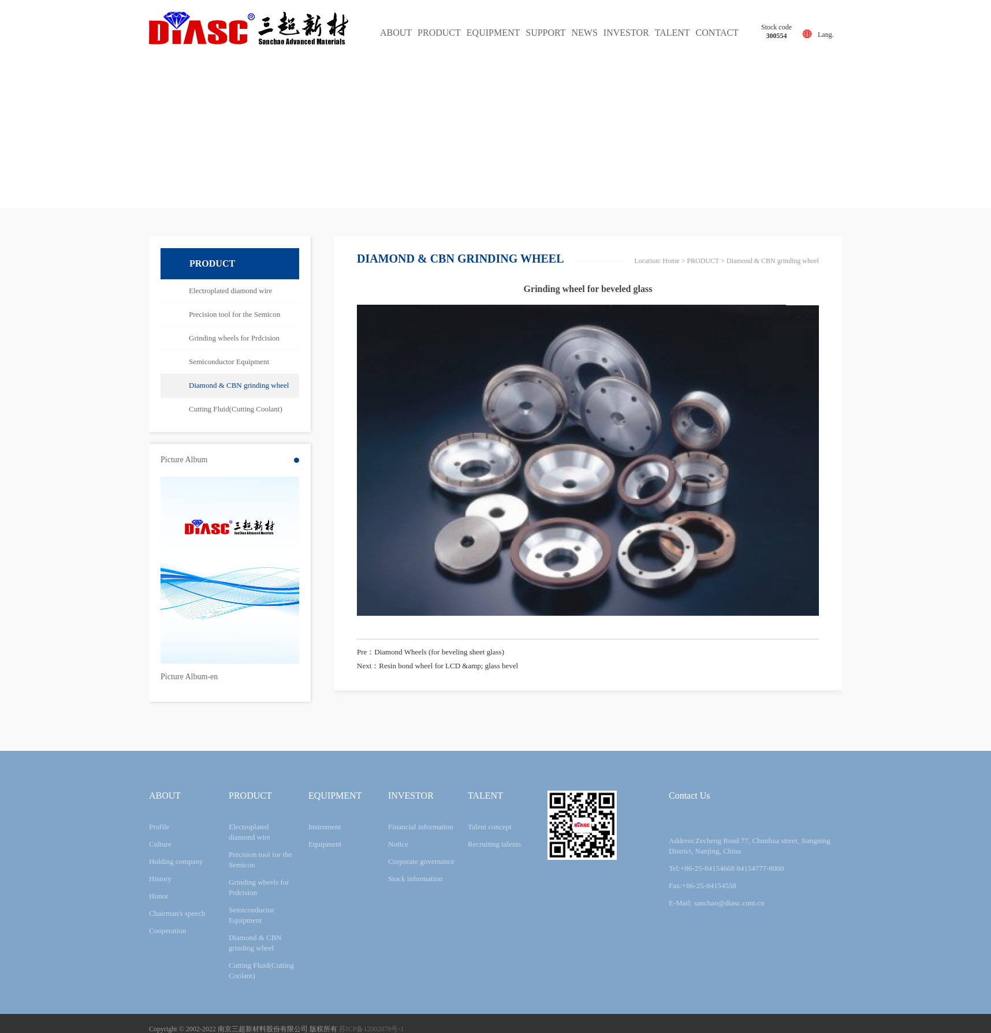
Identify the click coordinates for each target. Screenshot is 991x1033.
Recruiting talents (494, 844)
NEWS (585, 33)
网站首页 (666, 261)
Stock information (415, 878)
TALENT (672, 33)
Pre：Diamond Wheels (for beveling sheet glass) (430, 652)
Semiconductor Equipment (229, 361)
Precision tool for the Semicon (234, 314)
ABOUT (396, 33)
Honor (158, 896)
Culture (160, 844)
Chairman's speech (177, 913)
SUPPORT (545, 33)
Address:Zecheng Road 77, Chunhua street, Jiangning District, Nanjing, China (749, 845)
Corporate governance (421, 861)
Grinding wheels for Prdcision (234, 338)
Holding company (176, 861)
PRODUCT (439, 33)
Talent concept (490, 826)
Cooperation (167, 930)
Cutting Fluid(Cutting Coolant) (235, 409)
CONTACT (717, 33)
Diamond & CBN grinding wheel (239, 385)
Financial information (420, 826)
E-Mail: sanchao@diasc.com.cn (716, 903)
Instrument (324, 826)
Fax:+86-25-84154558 (702, 885)
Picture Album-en (189, 676)
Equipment (324, 844)
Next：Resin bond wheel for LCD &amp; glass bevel (437, 665)
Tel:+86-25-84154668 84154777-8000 (726, 868)
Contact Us (689, 795)
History (160, 878)
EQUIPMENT (493, 33)
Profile (159, 826)
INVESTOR (626, 33)
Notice (398, 844)
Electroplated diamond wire (230, 290)
